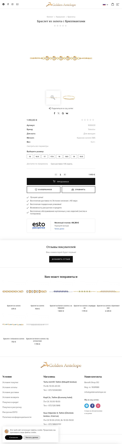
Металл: (30, 138)
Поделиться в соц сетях (62, 108)
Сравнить (78, 189)
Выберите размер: (35, 151)
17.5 (52, 157)
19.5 (81, 157)
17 (45, 157)
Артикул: (31, 125)
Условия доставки (10, 392)
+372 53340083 (54, 390)
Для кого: (31, 133)
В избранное (43, 189)
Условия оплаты (9, 387)
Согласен (13, 437)
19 (74, 157)
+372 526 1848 (54, 405)
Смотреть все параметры (37, 146)
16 (30, 157)
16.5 (37, 157)
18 (59, 157)
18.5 (66, 157)
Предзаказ (61, 181)
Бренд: (30, 129)
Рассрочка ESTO (9, 412)
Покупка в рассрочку (12, 407)
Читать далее (59, 229)
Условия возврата (10, 397)
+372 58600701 (54, 424)
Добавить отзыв (61, 259)
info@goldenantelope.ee (95, 392)
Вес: (29, 142)
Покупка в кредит (10, 402)
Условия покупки (10, 382)
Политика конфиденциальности (16, 417)
